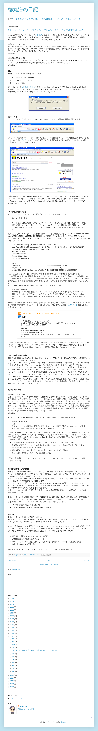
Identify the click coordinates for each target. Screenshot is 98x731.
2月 (13, 668)
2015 (12, 627)
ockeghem (23, 706)
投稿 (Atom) (16, 569)
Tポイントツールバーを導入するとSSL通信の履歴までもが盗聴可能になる (46, 30)
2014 (12, 630)
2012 (12, 636)
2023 (12, 604)
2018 (12, 619)
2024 (12, 601)
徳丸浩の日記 (23, 9)
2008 (12, 684)
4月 (13, 662)
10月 (14, 645)
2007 (12, 687)
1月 (13, 671)
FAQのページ (73, 305)
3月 (13, 665)
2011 (12, 675)
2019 (12, 616)
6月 (13, 657)
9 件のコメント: (34, 555)
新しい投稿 (12, 561)
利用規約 (39, 35)
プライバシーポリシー (17, 698)
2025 (12, 598)
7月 (13, 654)
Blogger (63, 722)
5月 (13, 660)
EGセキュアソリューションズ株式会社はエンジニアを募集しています (46, 18)
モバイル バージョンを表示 (49, 564)
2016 (12, 624)
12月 (14, 639)
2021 (12, 610)
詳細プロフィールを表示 (26, 709)
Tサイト (25, 140)
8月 (13, 647)
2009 (12, 681)
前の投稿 (87, 561)
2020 (12, 613)
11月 (14, 642)
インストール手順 (28, 87)
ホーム (50, 561)
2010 (12, 678)
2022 (12, 607)
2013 (12, 633)
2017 (12, 622)
